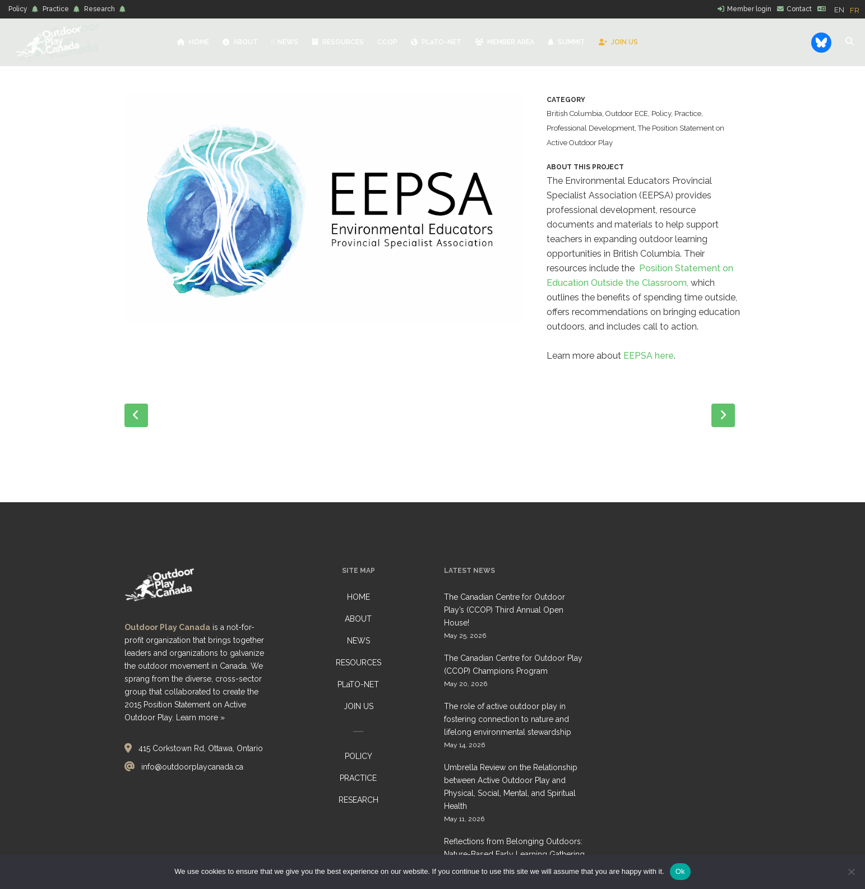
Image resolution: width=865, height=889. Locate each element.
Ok (680, 871)
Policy (17, 9)
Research (99, 9)
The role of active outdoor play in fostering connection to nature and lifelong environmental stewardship (507, 719)
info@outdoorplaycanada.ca (192, 766)
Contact (799, 9)
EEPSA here (648, 355)
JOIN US (358, 706)
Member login (749, 9)
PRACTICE (358, 778)
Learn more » (200, 717)
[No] (851, 871)
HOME (358, 596)
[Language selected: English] (849, 9)
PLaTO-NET (358, 684)
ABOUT (358, 618)
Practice (56, 9)
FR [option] (854, 10)
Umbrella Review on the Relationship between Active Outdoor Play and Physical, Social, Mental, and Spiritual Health (510, 787)
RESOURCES (358, 662)
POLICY (358, 756)
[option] (854, 10)
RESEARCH (358, 799)
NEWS (358, 640)
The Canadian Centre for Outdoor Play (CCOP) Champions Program (513, 664)
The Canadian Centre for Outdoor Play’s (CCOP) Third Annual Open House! (504, 609)
